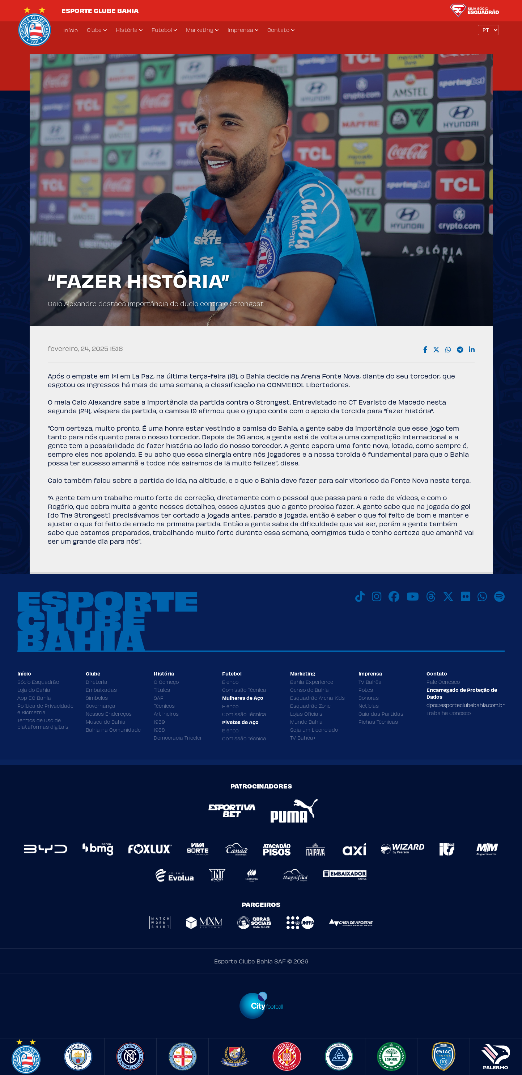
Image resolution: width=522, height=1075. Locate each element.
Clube (94, 29)
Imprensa (240, 29)
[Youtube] (413, 596)
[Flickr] (465, 596)
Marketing (199, 29)
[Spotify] (499, 596)
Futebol (162, 29)
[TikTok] (360, 596)
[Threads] (431, 596)
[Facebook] (394, 596)
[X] (448, 596)
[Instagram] (376, 596)
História (126, 29)
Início (70, 30)
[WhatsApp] (482, 596)
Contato (278, 29)
